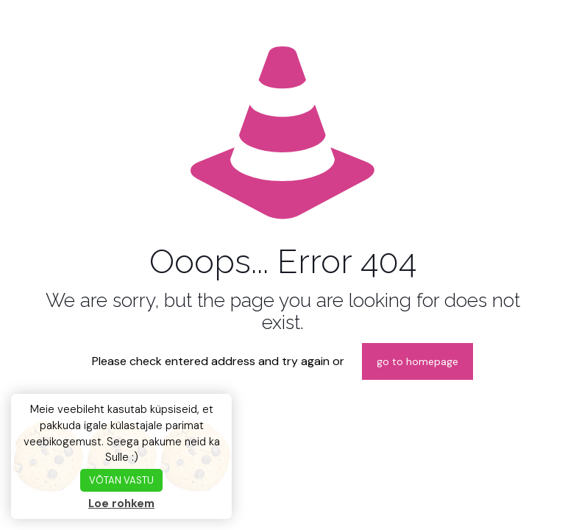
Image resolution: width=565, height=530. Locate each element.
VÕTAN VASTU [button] (121, 480)
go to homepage (417, 361)
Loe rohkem (121, 503)
